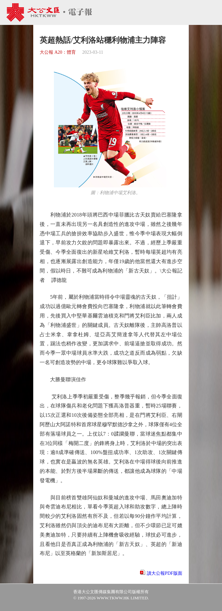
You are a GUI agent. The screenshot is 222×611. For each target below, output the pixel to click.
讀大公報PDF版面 (164, 573)
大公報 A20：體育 (58, 52)
